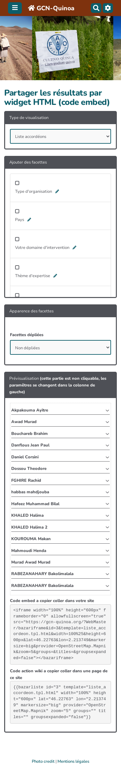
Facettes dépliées (26, 335)
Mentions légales (73, 761)
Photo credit (43, 761)
